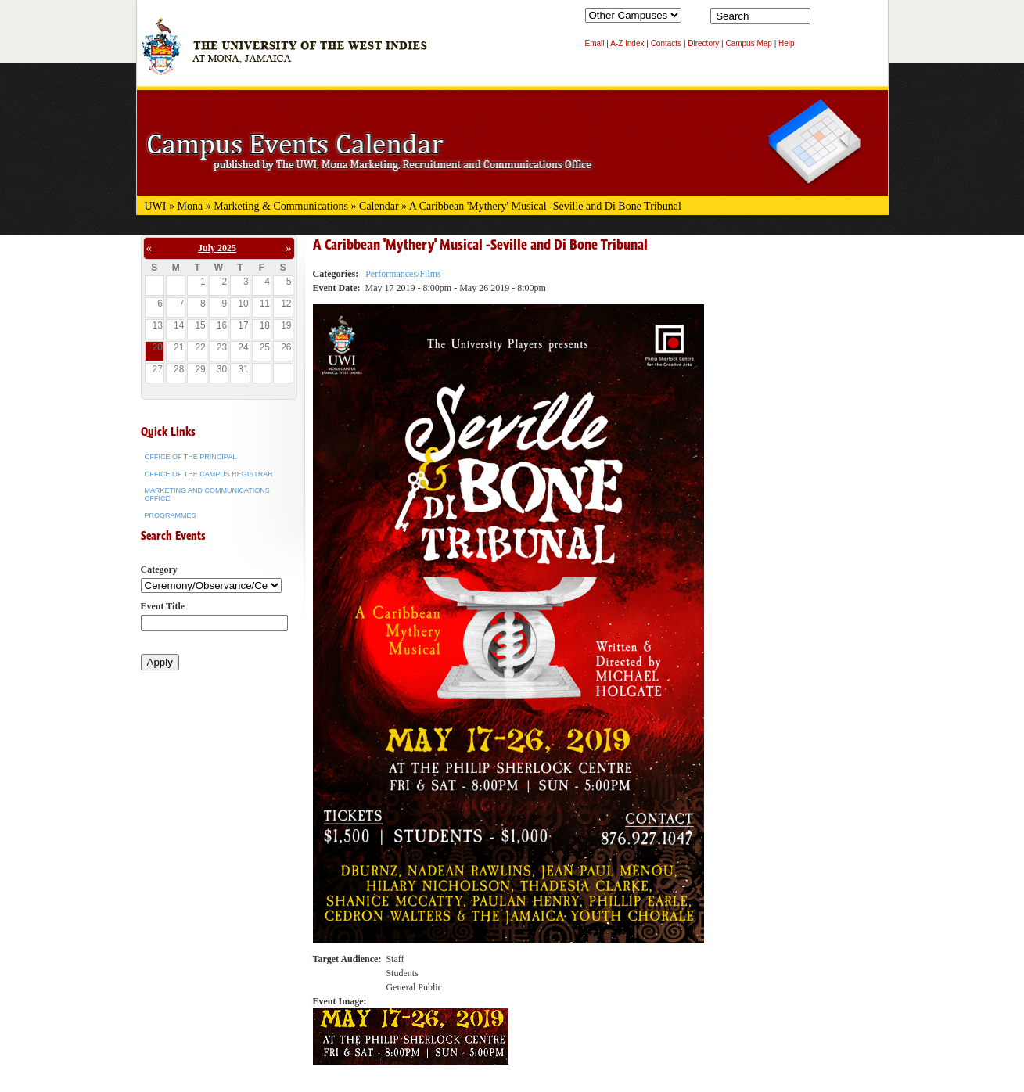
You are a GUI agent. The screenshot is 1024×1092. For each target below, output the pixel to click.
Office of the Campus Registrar (209, 474)
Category (159, 569)
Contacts (666, 43)
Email (595, 43)
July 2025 (217, 247)
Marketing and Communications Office (207, 494)
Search (825, 19)
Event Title (163, 606)
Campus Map (748, 43)
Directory (703, 43)
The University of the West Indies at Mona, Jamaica (284, 54)
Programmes (170, 515)
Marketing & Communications (281, 206)
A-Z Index (627, 43)
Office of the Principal (191, 457)
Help (786, 43)
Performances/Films (403, 273)
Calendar (379, 206)
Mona (190, 206)
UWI (156, 206)
